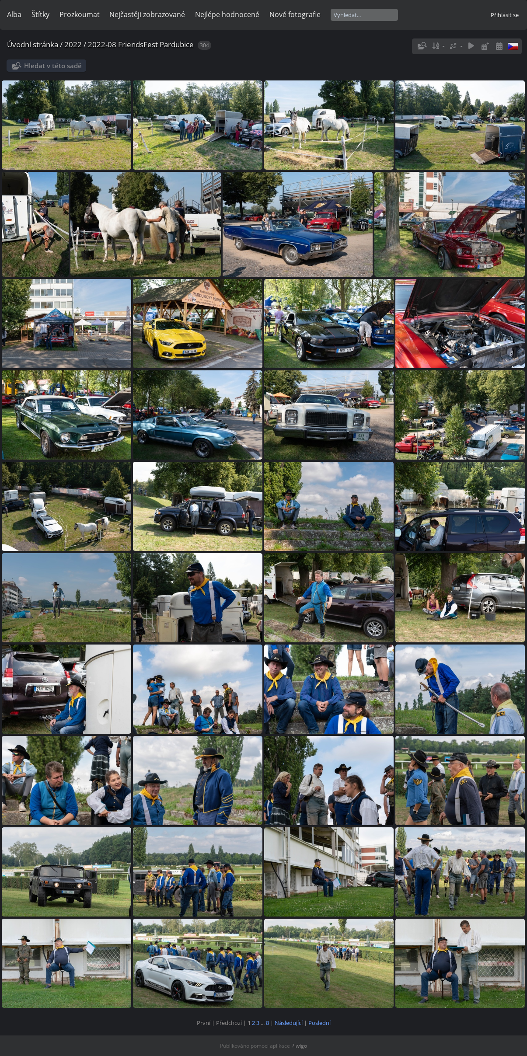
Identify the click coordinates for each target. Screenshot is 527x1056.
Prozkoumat (79, 14)
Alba (14, 14)
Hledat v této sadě (53, 65)
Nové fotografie (295, 14)
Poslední (319, 1023)
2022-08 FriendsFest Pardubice (141, 44)
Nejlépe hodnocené (227, 14)
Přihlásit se (505, 15)
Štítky (40, 14)
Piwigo (299, 1045)
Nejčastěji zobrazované (147, 14)
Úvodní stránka (32, 44)
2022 (73, 44)
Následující (289, 1023)
